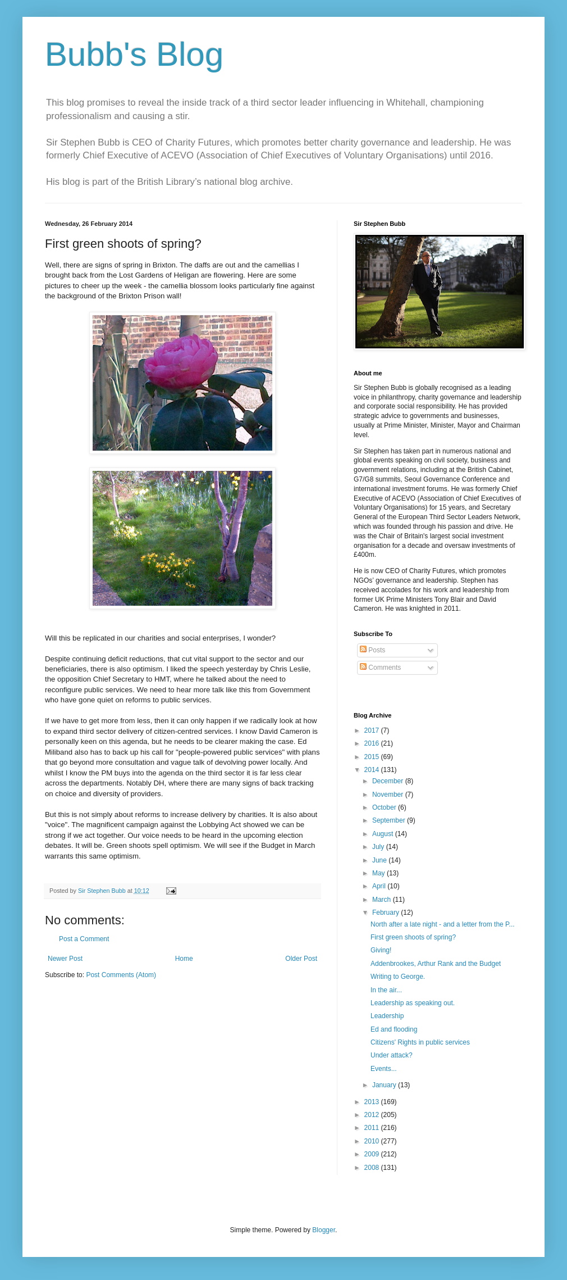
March (382, 900)
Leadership (387, 1016)
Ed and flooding (394, 1029)
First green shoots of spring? (413, 937)
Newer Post (65, 959)
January (385, 1085)
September (389, 820)
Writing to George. (398, 977)
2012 (372, 1115)
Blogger (323, 1230)
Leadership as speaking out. (413, 1003)
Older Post (301, 959)
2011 (372, 1128)
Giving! (381, 950)
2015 (372, 757)
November (388, 794)
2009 (372, 1154)
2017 (372, 730)
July (379, 847)
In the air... (386, 990)
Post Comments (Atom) (121, 975)
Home (184, 959)
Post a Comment (84, 939)
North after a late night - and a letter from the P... (443, 924)
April (379, 886)
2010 (372, 1141)
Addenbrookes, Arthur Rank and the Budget (436, 964)
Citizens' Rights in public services (420, 1042)
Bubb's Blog (134, 54)
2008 (372, 1168)
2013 (372, 1102)
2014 (372, 770)
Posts (372, 650)
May (379, 873)
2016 (372, 743)
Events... (384, 1069)
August (383, 834)
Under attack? (392, 1055)
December (388, 781)
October (385, 807)
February (386, 912)
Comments (380, 667)
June (380, 860)
